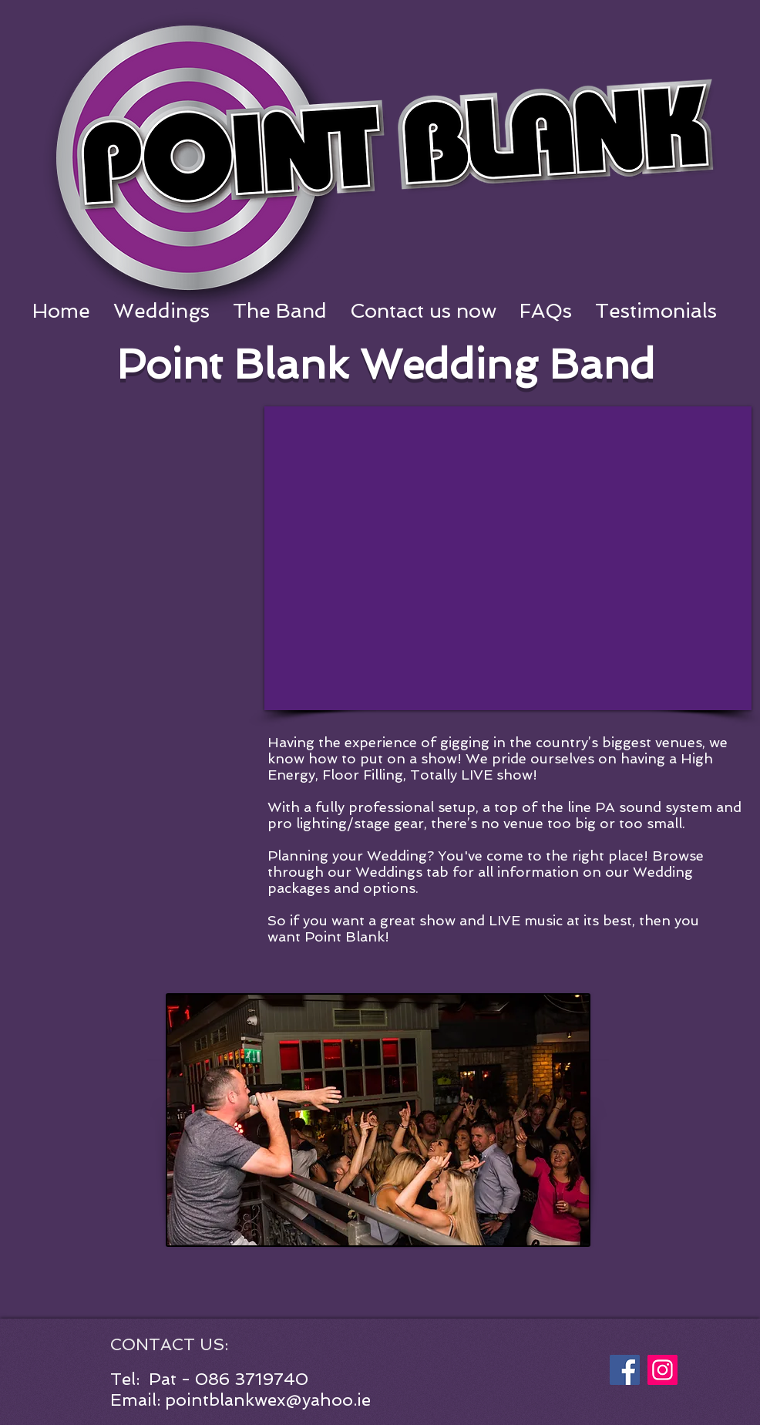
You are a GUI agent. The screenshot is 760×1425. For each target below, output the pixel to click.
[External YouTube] (508, 558)
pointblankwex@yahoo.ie (268, 1400)
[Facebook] (625, 1370)
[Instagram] (662, 1370)
